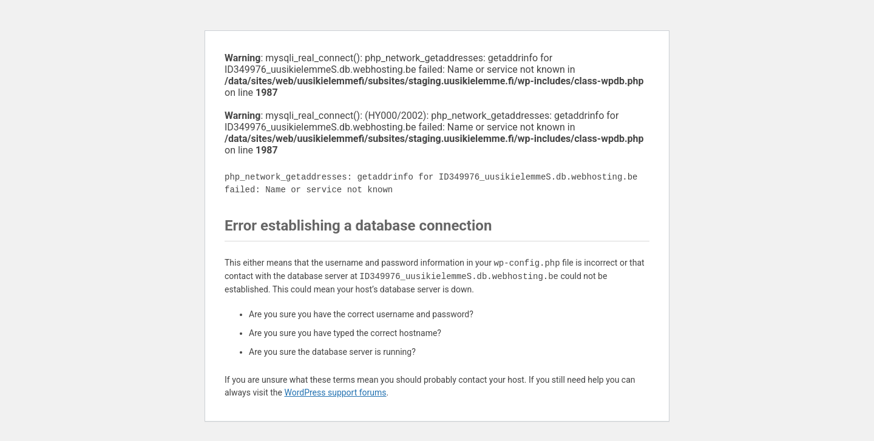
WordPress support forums (335, 392)
